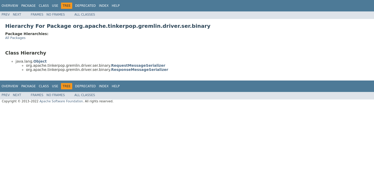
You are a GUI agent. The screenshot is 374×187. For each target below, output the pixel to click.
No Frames (55, 14)
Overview (10, 6)
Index (104, 6)
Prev (6, 14)
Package (28, 6)
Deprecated (85, 6)
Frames (37, 14)
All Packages (15, 38)
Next (17, 14)
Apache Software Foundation (61, 101)
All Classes (85, 14)
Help (116, 6)
